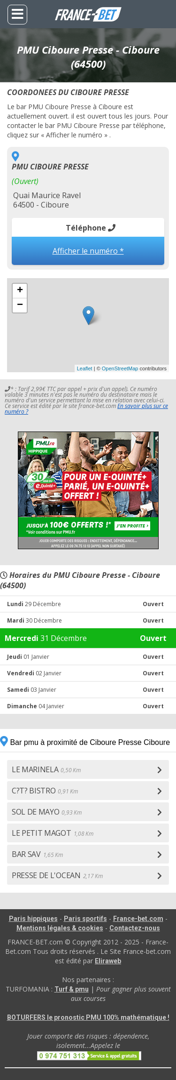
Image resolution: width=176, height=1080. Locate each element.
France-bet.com (138, 918)
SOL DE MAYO (46, 812)
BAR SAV (37, 854)
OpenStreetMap (120, 368)
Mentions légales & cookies (59, 928)
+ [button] (20, 291)
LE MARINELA (46, 769)
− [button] (20, 305)
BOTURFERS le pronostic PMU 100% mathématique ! (88, 1017)
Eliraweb (108, 961)
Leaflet (84, 368)
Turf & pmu (71, 989)
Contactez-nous (134, 928)
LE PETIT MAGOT (52, 833)
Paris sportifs (85, 918)
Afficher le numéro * (88, 251)
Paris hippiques (33, 918)
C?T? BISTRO (44, 790)
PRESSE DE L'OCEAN (57, 875)
